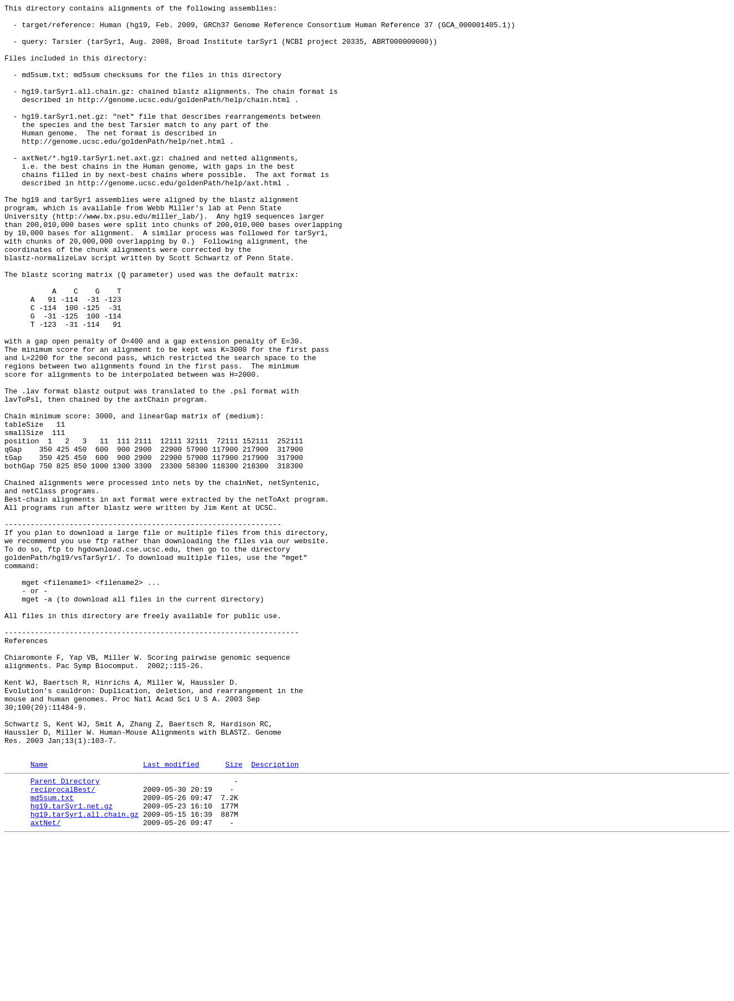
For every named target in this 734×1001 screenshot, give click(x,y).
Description (275, 916)
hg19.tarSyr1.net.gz (72, 964)
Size (233, 916)
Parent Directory (65, 934)
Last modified (171, 916)
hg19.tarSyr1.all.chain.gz (85, 974)
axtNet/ (46, 984)
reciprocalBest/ (63, 944)
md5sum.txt (52, 954)
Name (39, 916)
